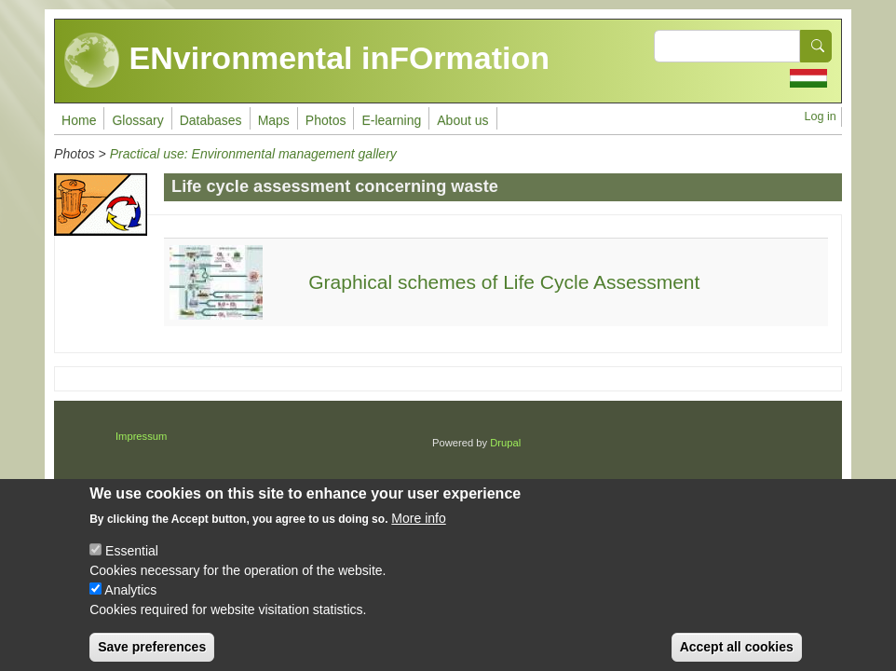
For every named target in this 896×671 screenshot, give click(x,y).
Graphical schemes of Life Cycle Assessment (503, 282)
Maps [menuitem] (274, 120)
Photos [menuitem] (325, 120)
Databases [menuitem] (211, 120)
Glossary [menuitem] (137, 120)
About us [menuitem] (462, 120)
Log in (820, 116)
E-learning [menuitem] (391, 120)
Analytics (130, 603)
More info (418, 532)
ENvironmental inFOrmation (307, 61)
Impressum (141, 436)
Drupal (505, 442)
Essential (131, 564)
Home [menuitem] (78, 120)
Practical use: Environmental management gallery (253, 153)
